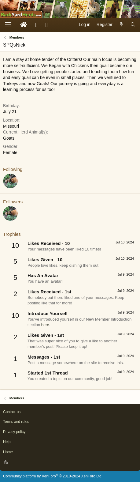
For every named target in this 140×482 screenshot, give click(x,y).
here (45, 324)
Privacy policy (14, 432)
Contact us (11, 412)
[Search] (133, 25)
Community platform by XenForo (52, 476)
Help (7, 442)
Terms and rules (16, 422)
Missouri (11, 126)
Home (8, 452)
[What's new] (121, 25)
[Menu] (8, 25)
